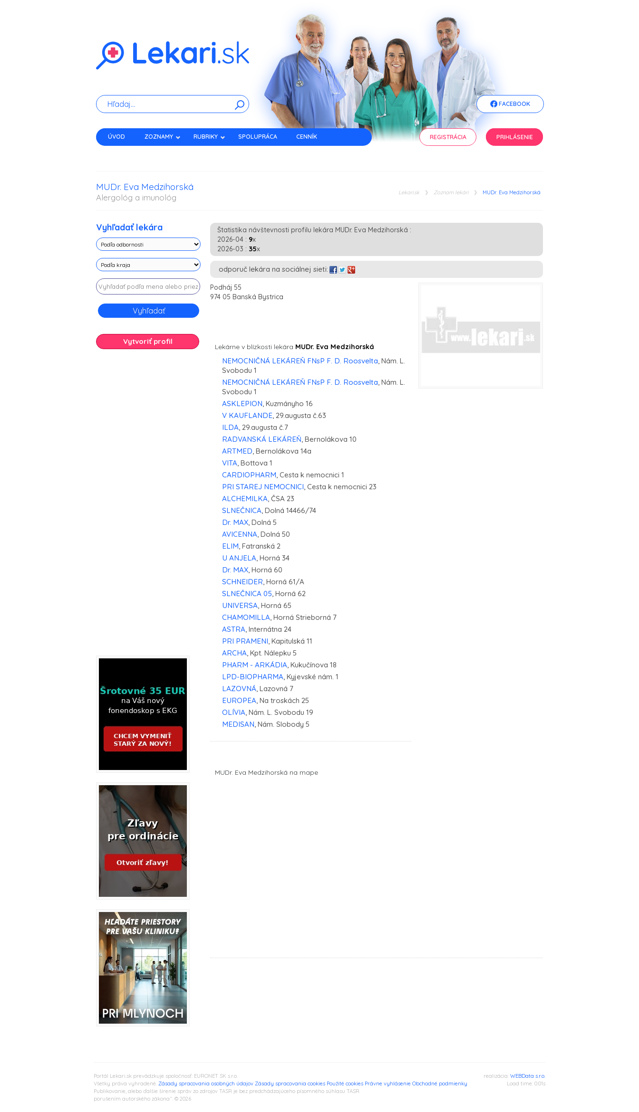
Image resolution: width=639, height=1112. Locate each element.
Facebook (510, 104)
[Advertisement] (148, 505)
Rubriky (209, 136)
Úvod (116, 136)
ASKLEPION (242, 403)
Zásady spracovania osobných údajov (205, 1083)
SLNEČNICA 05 (247, 593)
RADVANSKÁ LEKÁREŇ (261, 439)
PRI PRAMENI (245, 641)
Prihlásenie (514, 137)
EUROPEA (239, 700)
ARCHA (234, 652)
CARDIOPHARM (249, 474)
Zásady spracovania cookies (290, 1083)
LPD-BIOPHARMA (252, 676)
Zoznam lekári (451, 193)
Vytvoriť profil (148, 341)
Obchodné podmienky (439, 1083)
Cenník (306, 136)
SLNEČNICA (241, 510)
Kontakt (121, 153)
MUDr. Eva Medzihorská (512, 193)
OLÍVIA (233, 712)
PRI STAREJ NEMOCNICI (263, 486)
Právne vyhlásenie (388, 1083)
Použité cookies (345, 1083)
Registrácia (448, 137)
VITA (229, 462)
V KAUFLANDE (247, 415)
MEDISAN (238, 724)
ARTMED (237, 451)
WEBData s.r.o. (527, 1076)
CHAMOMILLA (246, 617)
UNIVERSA (240, 605)
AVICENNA (239, 534)
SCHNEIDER (242, 581)
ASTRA (233, 629)
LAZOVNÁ (239, 688)
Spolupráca (257, 136)
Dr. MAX (235, 522)
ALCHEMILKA (245, 498)
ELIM (230, 546)
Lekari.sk (408, 193)
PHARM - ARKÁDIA (254, 664)
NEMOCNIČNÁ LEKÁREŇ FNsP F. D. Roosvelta (300, 360)
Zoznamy (163, 136)
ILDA (230, 427)
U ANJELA (239, 557)
